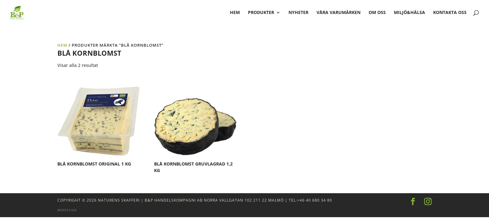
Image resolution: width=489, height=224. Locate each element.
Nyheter (298, 12)
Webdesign (67, 210)
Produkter (261, 12)
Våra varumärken (339, 12)
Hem (62, 45)
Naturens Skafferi (119, 200)
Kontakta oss (450, 12)
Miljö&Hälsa (409, 12)
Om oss (377, 12)
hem (235, 12)
